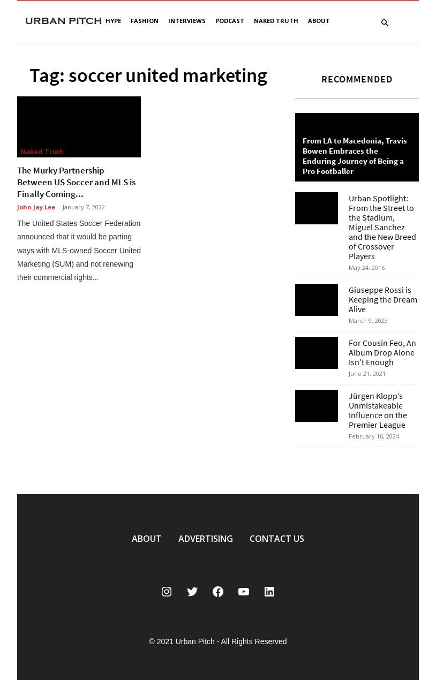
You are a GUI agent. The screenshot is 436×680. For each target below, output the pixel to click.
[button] (384, 23)
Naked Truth (276, 21)
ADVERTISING (205, 539)
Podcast (229, 21)
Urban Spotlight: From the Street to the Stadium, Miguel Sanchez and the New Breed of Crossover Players (382, 227)
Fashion (145, 21)
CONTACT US (277, 539)
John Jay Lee (36, 207)
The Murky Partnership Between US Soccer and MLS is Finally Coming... (76, 182)
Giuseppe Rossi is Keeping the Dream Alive (383, 299)
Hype (113, 21)
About (319, 21)
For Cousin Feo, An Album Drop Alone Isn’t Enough (382, 352)
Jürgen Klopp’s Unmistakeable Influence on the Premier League (378, 410)
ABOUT (147, 539)
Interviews (187, 21)
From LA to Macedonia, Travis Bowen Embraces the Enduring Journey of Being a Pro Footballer (355, 155)
